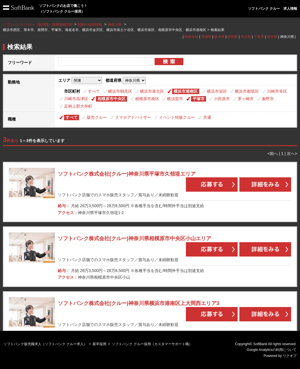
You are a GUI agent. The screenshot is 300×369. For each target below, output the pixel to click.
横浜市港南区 (186, 91)
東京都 (272, 37)
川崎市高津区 (76, 98)
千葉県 (259, 37)
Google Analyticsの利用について (272, 350)
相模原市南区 (147, 98)
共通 (207, 117)
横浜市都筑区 (247, 91)
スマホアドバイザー (133, 117)
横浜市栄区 (217, 91)
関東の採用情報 (90, 25)
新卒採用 (99, 344)
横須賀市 (175, 98)
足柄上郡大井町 (78, 106)
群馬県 (232, 37)
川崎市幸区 (277, 91)
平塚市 (199, 98)
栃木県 (219, 37)
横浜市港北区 (152, 91)
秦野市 (268, 98)
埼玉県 (246, 37)
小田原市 (222, 98)
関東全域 (191, 37)
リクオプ (290, 356)
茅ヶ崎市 (246, 98)
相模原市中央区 (111, 98)
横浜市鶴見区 (120, 91)
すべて (94, 91)
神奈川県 (115, 25)
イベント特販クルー (177, 117)
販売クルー (97, 117)
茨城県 (206, 37)
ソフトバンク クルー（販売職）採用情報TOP (38, 25)
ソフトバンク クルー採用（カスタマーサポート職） (152, 344)
